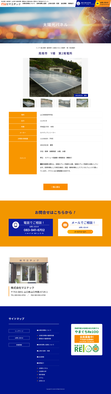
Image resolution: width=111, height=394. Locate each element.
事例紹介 (71, 3)
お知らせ (42, 381)
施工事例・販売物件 (46, 48)
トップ (38, 48)
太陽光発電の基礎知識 (46, 335)
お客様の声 (42, 371)
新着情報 (19, 345)
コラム (41, 378)
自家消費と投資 (41, 3)
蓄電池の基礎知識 (45, 339)
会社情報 (63, 3)
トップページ (19, 331)
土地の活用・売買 (53, 3)
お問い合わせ (19, 338)
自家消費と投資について (46, 345)
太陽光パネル (56, 48)
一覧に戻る (55, 187)
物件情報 (42, 374)
